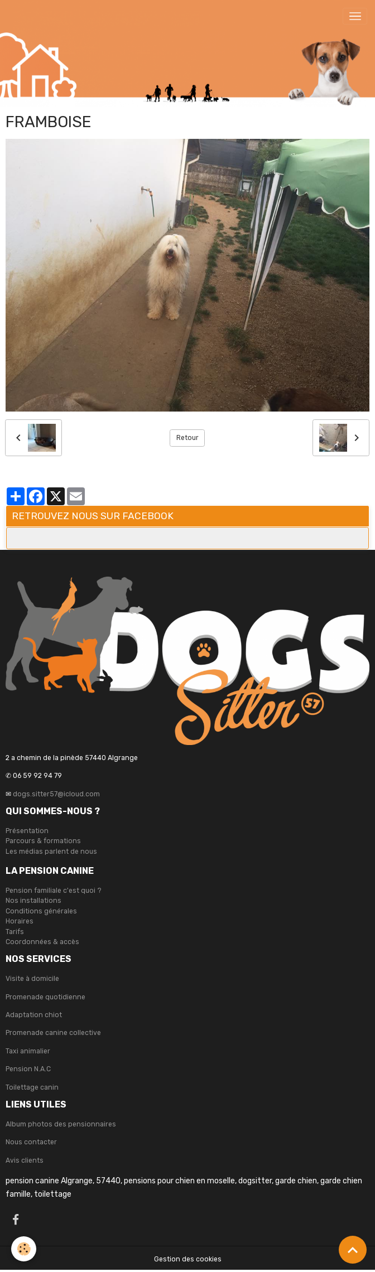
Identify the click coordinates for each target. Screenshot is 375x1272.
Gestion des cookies (188, 1259)
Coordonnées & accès (42, 942)
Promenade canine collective (53, 1033)
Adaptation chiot (34, 1015)
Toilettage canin (32, 1087)
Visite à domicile (32, 979)
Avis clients (25, 1160)
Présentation (27, 831)
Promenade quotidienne (45, 997)
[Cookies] (23, 1248)
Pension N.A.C (28, 1069)
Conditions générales (41, 911)
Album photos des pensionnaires (61, 1124)
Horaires (19, 921)
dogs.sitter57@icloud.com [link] (56, 794)
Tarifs (15, 932)
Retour (187, 438)
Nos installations (33, 901)
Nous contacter (31, 1142)
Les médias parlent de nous (51, 851)
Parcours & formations (43, 841)
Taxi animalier (28, 1051)
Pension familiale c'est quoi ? (54, 890)
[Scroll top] (353, 1250)
